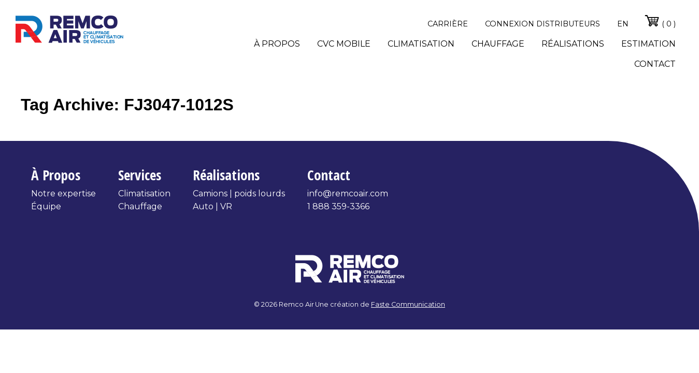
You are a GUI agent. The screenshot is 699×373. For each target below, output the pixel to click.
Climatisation (421, 44)
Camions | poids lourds (239, 193)
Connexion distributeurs (542, 23)
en (623, 23)
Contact (655, 64)
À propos (277, 44)
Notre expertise (63, 193)
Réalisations (572, 44)
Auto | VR (212, 206)
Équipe (46, 206)
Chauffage (498, 44)
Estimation (648, 44)
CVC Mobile (343, 44)
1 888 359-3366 (338, 206)
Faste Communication (408, 304)
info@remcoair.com (347, 193)
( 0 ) (660, 20)
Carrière (447, 23)
